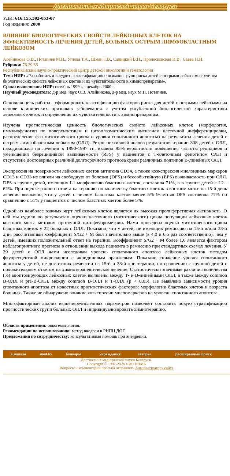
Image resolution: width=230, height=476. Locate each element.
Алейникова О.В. (19, 59)
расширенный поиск (193, 354)
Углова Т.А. (78, 59)
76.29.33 (30, 64)
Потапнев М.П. (51, 59)
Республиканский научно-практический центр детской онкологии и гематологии (78, 70)
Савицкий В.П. (127, 59)
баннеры (73, 354)
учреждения (109, 354)
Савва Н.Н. (193, 59)
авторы (144, 354)
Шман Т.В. (101, 59)
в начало (18, 354)
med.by (46, 354)
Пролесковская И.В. (162, 59)
